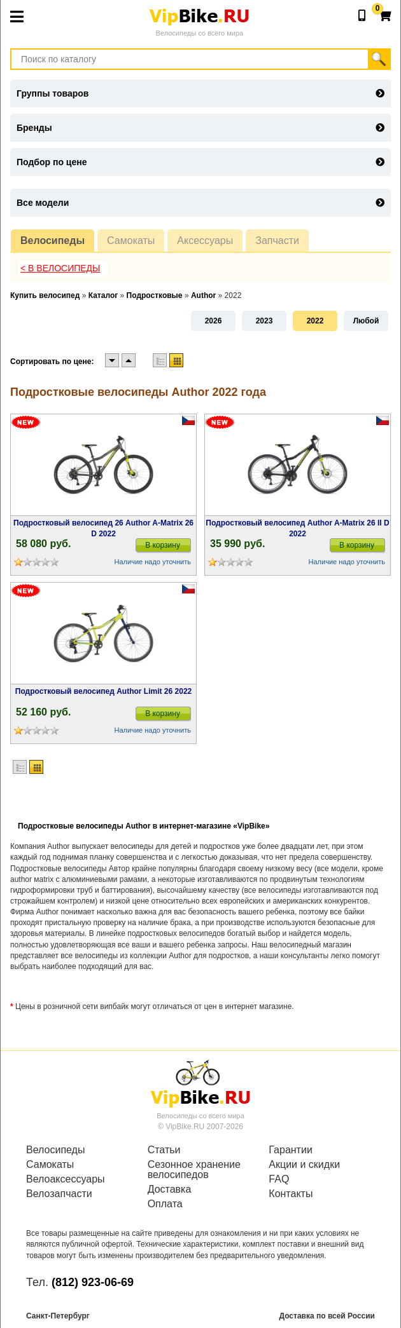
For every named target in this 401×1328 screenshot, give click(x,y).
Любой (366, 320)
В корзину (162, 545)
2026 (213, 320)
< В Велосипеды (60, 268)
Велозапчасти (59, 1194)
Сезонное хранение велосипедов (194, 1170)
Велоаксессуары (65, 1179)
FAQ (279, 1179)
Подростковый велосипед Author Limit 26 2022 (103, 691)
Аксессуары (205, 240)
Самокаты (131, 240)
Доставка (170, 1189)
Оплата (165, 1204)
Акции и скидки (304, 1165)
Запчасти (277, 240)
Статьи (164, 1150)
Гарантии (291, 1150)
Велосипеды (52, 240)
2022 (315, 320)
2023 (264, 320)
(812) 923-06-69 (93, 1282)
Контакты (291, 1194)
